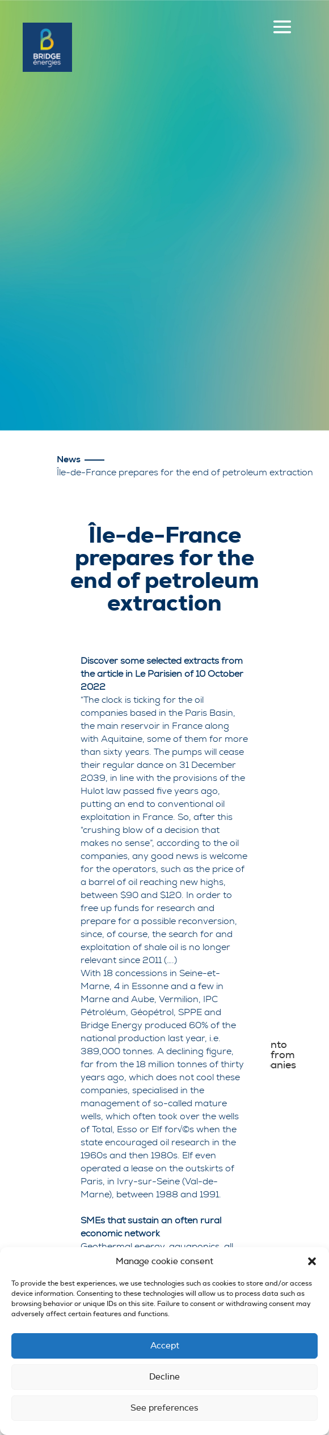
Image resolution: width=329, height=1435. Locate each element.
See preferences (164, 1408)
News (69, 459)
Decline (164, 1377)
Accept (164, 1346)
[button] (312, 1261)
